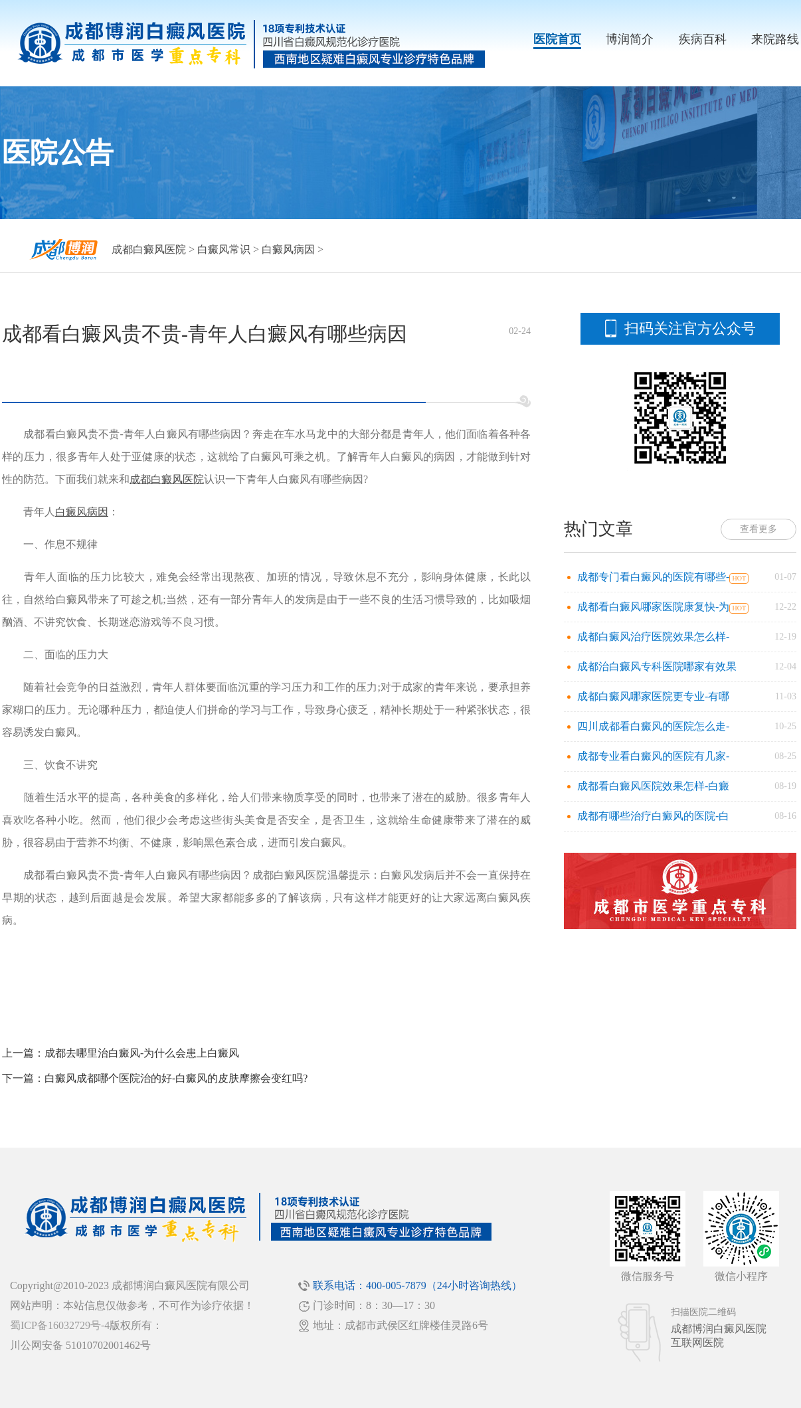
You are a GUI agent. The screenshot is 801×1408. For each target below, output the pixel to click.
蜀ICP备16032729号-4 (60, 1325)
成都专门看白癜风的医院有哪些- (653, 576)
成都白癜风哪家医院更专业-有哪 (653, 696)
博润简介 (630, 39)
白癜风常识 (223, 249)
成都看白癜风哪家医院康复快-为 (653, 606)
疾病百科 (703, 39)
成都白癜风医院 (149, 249)
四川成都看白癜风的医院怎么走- (653, 726)
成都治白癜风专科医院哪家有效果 (657, 666)
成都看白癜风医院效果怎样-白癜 (653, 786)
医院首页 (557, 39)
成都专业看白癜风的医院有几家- (653, 756)
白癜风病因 (288, 249)
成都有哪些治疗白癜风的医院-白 (653, 816)
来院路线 (775, 39)
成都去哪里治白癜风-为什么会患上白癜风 (141, 1053)
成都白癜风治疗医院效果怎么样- (653, 636)
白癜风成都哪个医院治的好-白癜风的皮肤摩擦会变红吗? (176, 1078)
